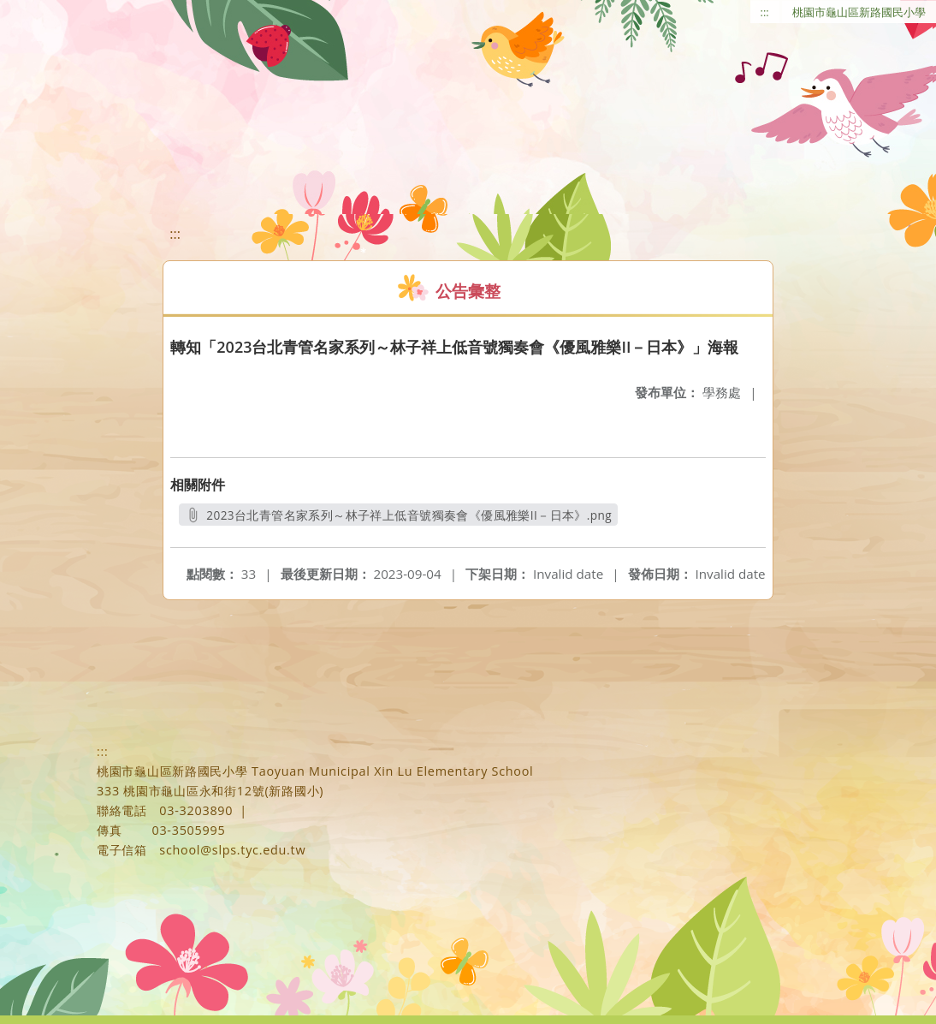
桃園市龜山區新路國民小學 (859, 12)
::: (765, 12)
